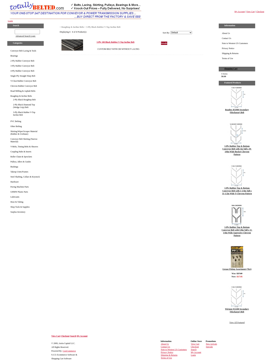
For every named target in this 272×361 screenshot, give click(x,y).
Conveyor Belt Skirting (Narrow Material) (23, 140)
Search (73, 336)
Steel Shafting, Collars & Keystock (25, 177)
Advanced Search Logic (26, 36)
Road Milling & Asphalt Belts (22, 91)
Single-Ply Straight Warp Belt (22, 76)
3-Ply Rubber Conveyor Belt (22, 66)
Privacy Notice (228, 48)
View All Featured (237, 322)
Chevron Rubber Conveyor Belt (23, 86)
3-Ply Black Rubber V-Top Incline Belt (24, 113)
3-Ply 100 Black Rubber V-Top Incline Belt (115, 42)
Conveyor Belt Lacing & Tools (23, 51)
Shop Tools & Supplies (20, 207)
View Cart (250, 11)
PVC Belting (15, 121)
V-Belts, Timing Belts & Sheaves (24, 146)
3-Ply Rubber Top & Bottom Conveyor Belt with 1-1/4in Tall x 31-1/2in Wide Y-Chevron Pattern (237, 191)
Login (10, 21)
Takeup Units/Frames (19, 172)
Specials (209, 347)
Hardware (14, 182)
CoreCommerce (69, 351)
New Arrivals (211, 344)
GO (12, 31)
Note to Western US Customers (235, 43)
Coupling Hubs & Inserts (20, 151)
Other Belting (16, 126)
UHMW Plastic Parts (19, 192)
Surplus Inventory (17, 212)
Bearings (14, 56)
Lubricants (14, 197)
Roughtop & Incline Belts (21, 96)
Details (164, 43)
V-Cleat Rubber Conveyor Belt (23, 81)
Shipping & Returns (230, 53)
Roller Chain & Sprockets (21, 156)
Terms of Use (227, 58)
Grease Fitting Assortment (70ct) (236, 269)
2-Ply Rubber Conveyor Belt (22, 61)
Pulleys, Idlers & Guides (20, 161)
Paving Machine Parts (19, 187)
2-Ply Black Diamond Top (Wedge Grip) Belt (24, 105)
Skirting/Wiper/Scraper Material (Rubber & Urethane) (23, 132)
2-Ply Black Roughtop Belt (24, 99)
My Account (240, 11)
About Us (226, 33)
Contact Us (226, 38)
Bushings (14, 167)
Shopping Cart (230, 68)
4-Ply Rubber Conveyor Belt (22, 71)
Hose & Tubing (16, 202)
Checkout (260, 11)
